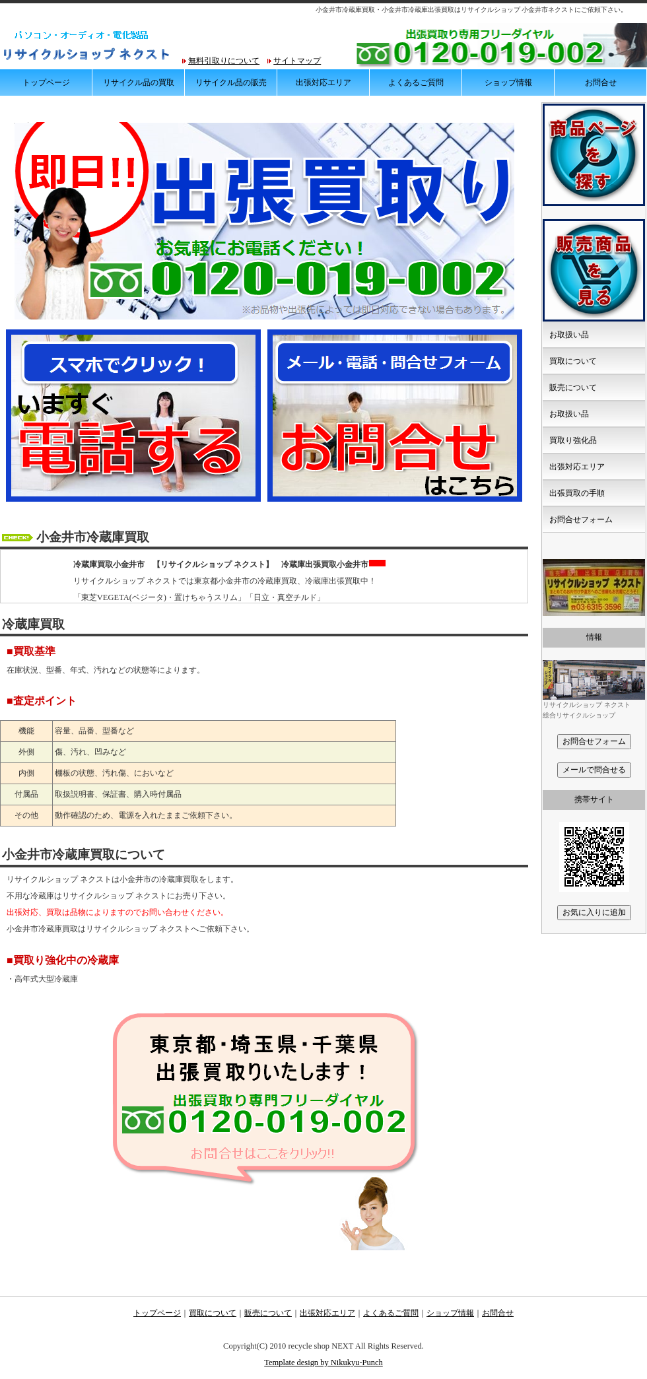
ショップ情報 (508, 82)
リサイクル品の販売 (231, 82)
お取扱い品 (569, 334)
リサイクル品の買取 (138, 82)
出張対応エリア (323, 82)
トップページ (46, 82)
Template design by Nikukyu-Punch (323, 1362)
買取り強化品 (573, 440)
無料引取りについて (223, 60)
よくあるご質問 (416, 82)
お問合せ (601, 82)
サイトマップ (297, 60)
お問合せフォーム (581, 519)
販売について (573, 387)
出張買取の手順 (577, 493)
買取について (573, 361)
